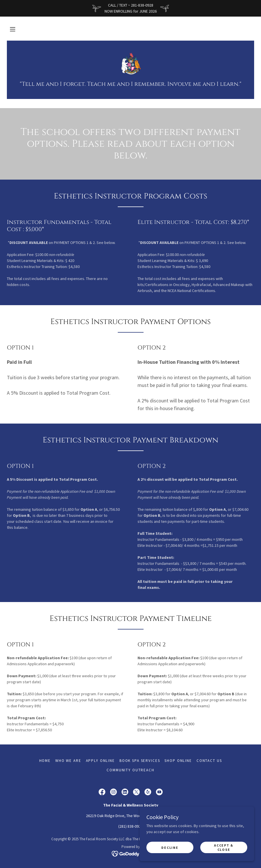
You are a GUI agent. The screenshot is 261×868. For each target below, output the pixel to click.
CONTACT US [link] (209, 760)
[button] (12, 29)
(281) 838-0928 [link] (130, 826)
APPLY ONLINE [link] (100, 760)
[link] (130, 63)
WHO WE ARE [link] (68, 760)
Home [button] (45, 760)
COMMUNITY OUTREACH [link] (130, 770)
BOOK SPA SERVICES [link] (139, 760)
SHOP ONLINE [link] (178, 760)
